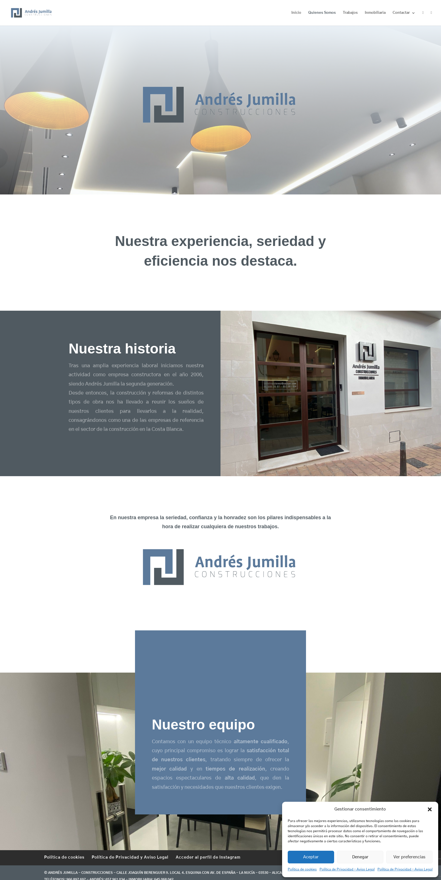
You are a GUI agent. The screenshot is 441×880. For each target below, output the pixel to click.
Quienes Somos (322, 13)
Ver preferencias (409, 857)
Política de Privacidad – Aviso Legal (347, 869)
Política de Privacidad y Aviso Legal (130, 857)
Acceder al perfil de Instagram (208, 857)
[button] (430, 809)
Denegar (360, 857)
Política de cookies (302, 869)
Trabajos (350, 13)
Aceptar (311, 857)
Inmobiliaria (375, 13)
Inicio (296, 13)
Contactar (401, 13)
